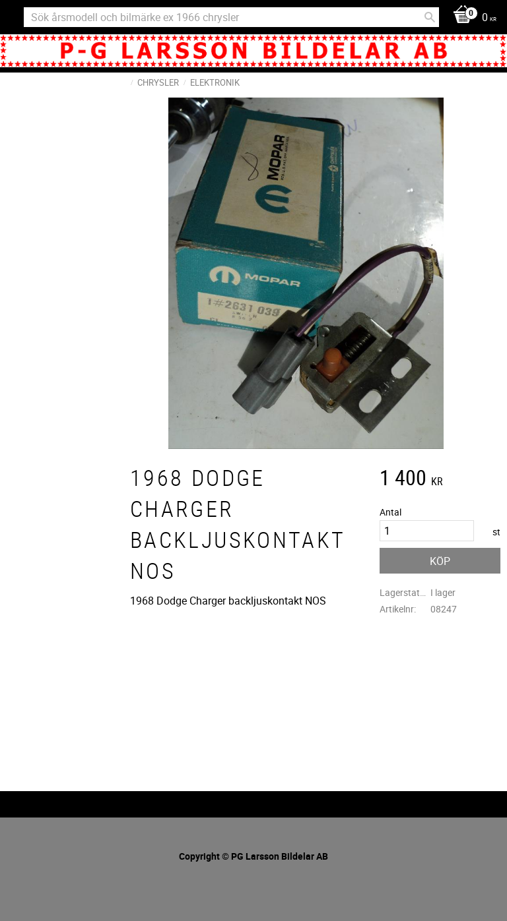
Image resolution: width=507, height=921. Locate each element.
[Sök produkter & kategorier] (231, 17)
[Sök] (430, 17)
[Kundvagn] (471, 18)
